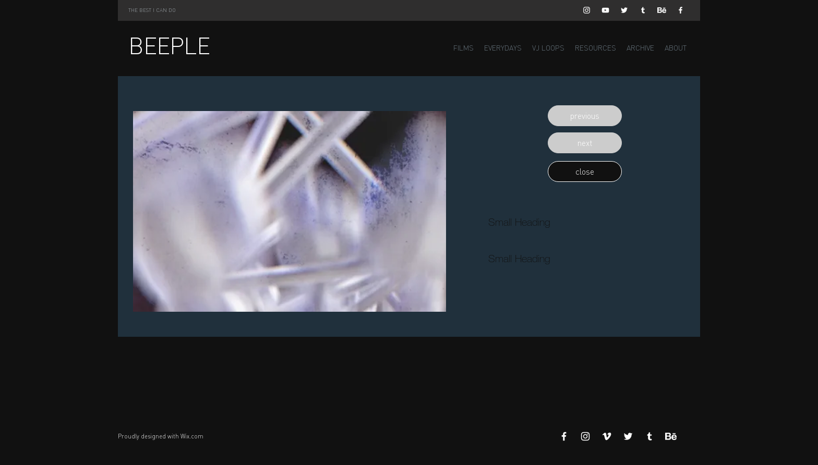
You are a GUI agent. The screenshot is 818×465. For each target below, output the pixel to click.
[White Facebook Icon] (680, 10)
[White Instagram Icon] (586, 10)
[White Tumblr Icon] (643, 10)
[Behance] (661, 10)
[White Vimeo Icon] (606, 436)
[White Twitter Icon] (624, 10)
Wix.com (192, 436)
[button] (585, 115)
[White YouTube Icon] (605, 10)
